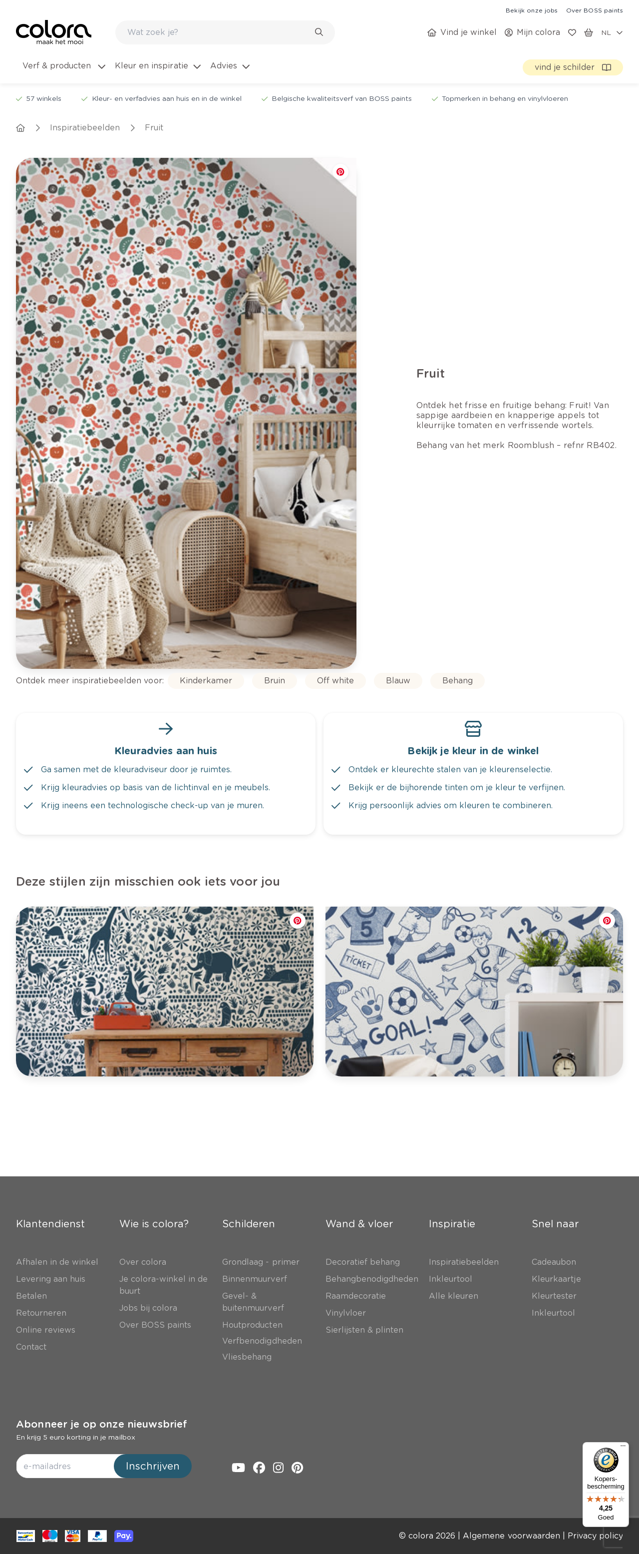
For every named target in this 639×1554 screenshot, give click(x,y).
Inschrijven (153, 1466)
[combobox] (225, 32)
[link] (532, 10)
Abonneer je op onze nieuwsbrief (101, 1424)
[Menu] (623, 1448)
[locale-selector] (612, 32)
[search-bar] (218, 32)
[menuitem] (63, 71)
